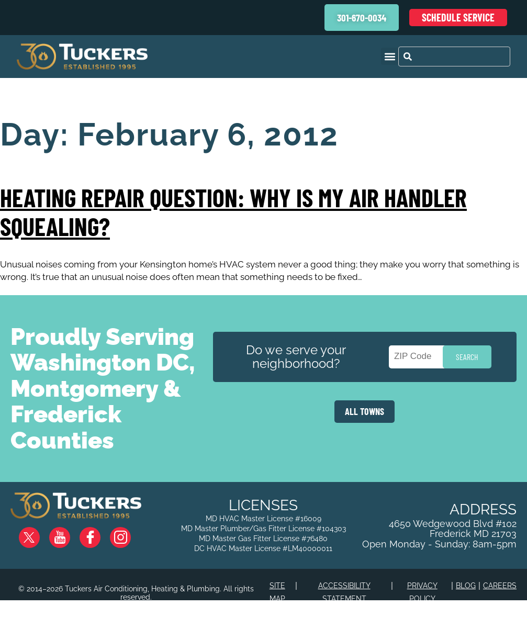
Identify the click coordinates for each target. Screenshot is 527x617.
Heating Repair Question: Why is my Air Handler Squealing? (233, 211)
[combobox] (454, 56)
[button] (389, 56)
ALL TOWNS (364, 411)
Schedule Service (458, 17)
